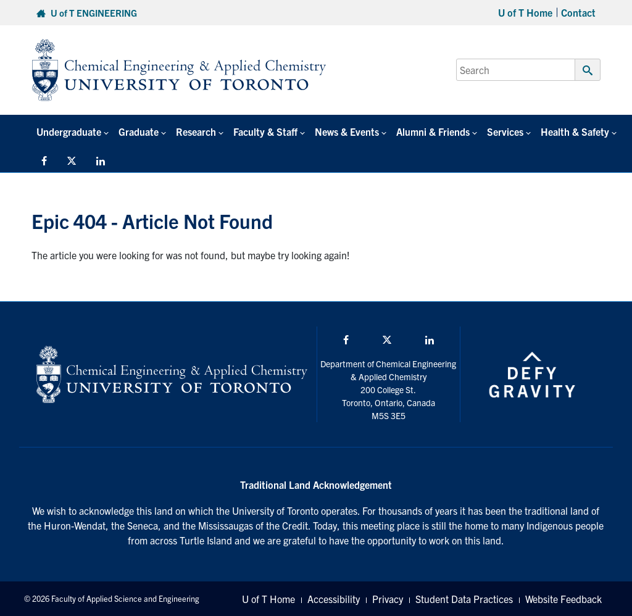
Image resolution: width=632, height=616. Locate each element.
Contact (578, 12)
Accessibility (333, 599)
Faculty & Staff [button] (265, 131)
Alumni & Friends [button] (433, 131)
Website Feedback (563, 599)
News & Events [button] (347, 131)
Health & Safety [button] (575, 131)
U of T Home (525, 12)
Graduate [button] (138, 131)
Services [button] (505, 131)
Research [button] (196, 131)
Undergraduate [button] (68, 131)
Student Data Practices (464, 599)
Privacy (387, 599)
